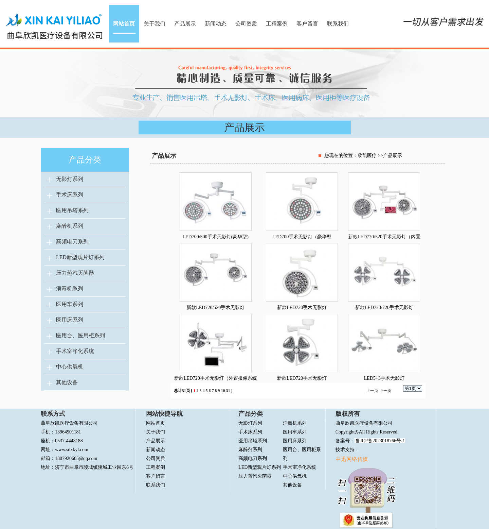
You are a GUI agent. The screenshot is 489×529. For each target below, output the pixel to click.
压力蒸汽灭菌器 (75, 273)
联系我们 (338, 24)
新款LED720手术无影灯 (302, 307)
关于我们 (154, 24)
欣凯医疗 (367, 155)
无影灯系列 (69, 179)
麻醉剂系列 (250, 449)
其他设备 (67, 382)
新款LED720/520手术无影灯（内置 (384, 236)
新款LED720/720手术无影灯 (384, 307)
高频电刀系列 (72, 241)
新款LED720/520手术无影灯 (215, 307)
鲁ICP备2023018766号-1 (380, 440)
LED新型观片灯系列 (80, 257)
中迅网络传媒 (352, 459)
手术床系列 (69, 195)
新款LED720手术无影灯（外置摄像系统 (215, 378)
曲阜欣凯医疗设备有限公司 (364, 423)
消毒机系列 (69, 288)
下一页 (385, 390)
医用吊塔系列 (72, 210)
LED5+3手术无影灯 (384, 378)
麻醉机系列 (69, 226)
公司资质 (246, 24)
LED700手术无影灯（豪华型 (301, 236)
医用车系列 (69, 304)
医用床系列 (69, 320)
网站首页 (124, 24)
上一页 (372, 390)
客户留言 (307, 24)
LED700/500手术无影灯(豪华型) (216, 236)
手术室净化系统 (75, 351)
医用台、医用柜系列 (80, 335)
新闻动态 (216, 24)
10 (223, 390)
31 (228, 390)
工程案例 (277, 24)
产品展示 (185, 24)
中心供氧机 (69, 367)
